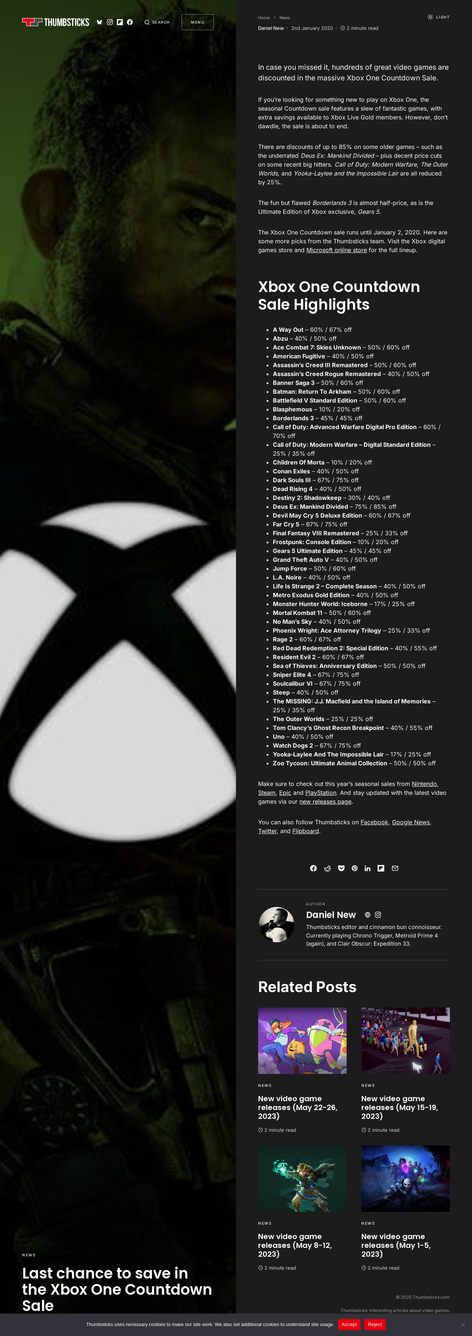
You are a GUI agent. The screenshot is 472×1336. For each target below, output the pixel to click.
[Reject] (462, 1324)
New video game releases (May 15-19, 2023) (399, 1107)
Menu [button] (197, 22)
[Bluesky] (99, 22)
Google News (411, 822)
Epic (285, 792)
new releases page (325, 801)
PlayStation (320, 792)
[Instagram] (109, 22)
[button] (157, 22)
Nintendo (424, 783)
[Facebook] (129, 22)
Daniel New (331, 915)
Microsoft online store (336, 250)
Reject (375, 1324)
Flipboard (305, 831)
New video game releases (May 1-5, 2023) (396, 1245)
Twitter (267, 831)
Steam (266, 792)
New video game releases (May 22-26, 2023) (297, 1107)
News (28, 1255)
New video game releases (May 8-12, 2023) (295, 1245)
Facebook (374, 822)
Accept (349, 1324)
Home (264, 17)
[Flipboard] (119, 22)
